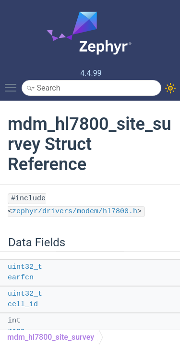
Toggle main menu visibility (13, 83)
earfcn (21, 278)
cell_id (23, 304)
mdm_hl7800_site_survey (50, 337)
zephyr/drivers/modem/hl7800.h (74, 211)
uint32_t (25, 267)
